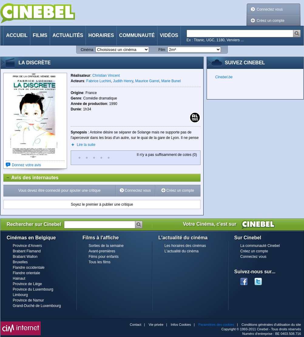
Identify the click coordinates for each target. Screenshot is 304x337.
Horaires (101, 35)
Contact (135, 324)
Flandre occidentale (29, 267)
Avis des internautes (31, 177)
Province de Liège (27, 284)
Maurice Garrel (147, 81)
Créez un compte (270, 21)
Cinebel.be (223, 77)
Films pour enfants (104, 256)
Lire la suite (86, 145)
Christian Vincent (106, 75)
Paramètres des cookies (216, 324)
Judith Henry (123, 81)
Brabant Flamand (27, 251)
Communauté (137, 35)
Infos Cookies (181, 324)
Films (40, 35)
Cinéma (87, 50)
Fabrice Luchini (98, 81)
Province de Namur (28, 300)
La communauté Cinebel (260, 246)
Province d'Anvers (27, 246)
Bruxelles (20, 262)
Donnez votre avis (26, 165)
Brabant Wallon (25, 256)
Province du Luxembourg (33, 289)
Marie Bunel (171, 81)
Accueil (17, 35)
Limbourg (20, 295)
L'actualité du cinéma (181, 251)
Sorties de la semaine (106, 246)
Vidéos (169, 35)
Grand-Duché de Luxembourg (37, 306)
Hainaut (19, 278)
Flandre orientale (26, 273)
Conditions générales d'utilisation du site (271, 324)
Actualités (67, 35)
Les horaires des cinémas (185, 246)
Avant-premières (102, 251)
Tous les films (99, 262)
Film (161, 50)
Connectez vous (270, 9)
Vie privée (156, 324)
